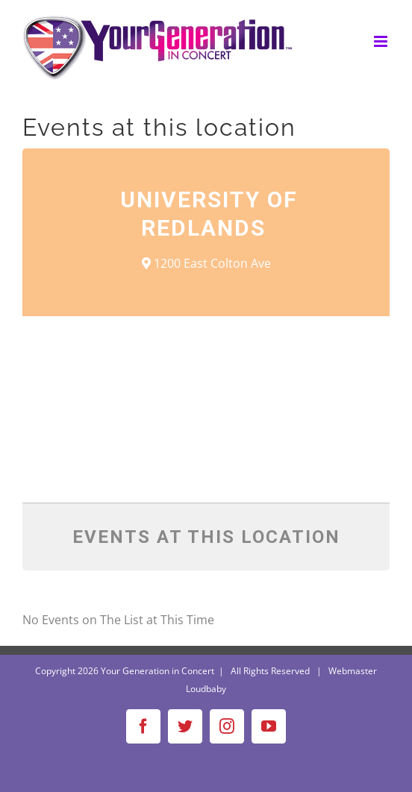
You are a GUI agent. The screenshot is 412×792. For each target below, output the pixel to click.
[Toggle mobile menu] (382, 41)
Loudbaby (206, 688)
